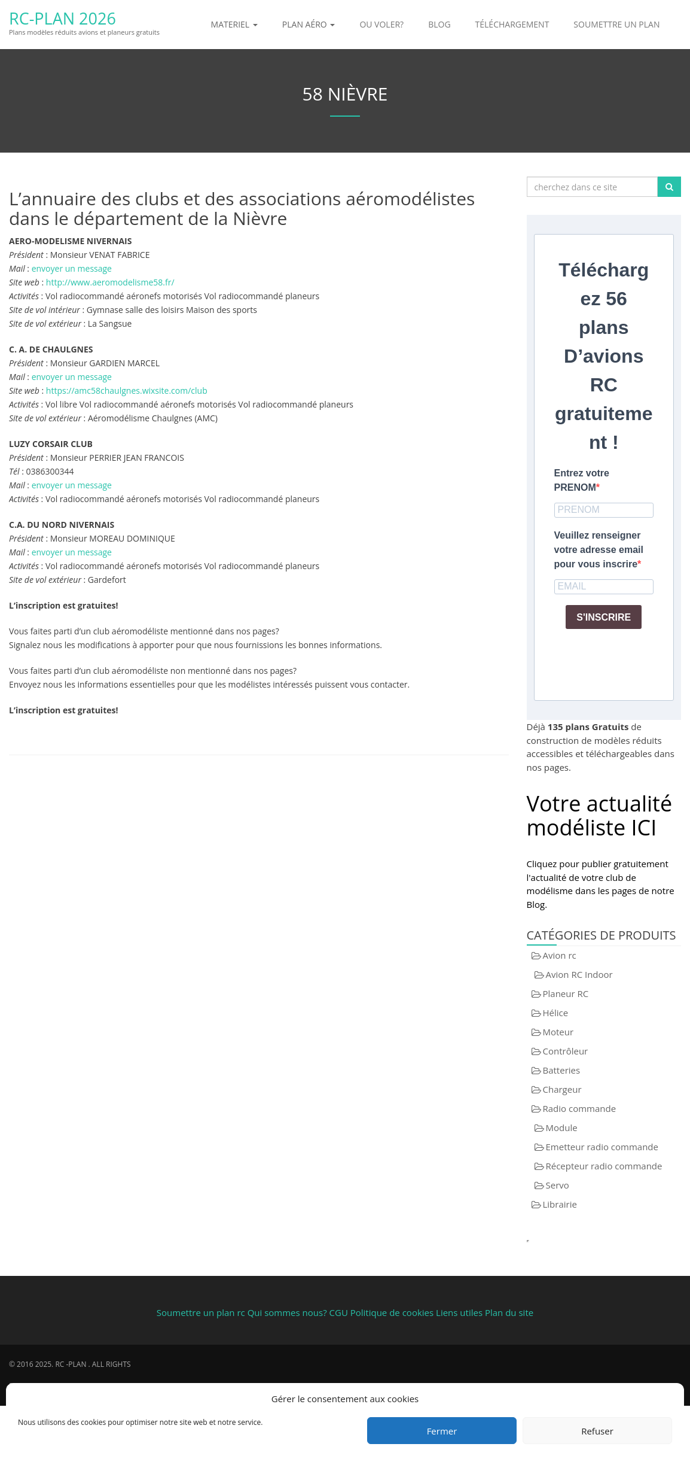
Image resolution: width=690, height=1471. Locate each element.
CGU (339, 1312)
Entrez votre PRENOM (581, 480)
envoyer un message (72, 268)
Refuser (597, 1431)
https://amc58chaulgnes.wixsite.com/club (126, 390)
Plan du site (509, 1312)
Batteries (562, 1070)
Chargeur (562, 1089)
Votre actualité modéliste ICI (600, 815)
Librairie (560, 1204)
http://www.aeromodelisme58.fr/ (110, 282)
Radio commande (579, 1108)
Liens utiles (459, 1312)
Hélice (556, 1013)
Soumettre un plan (616, 24)
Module (562, 1127)
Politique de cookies (391, 1312)
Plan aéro (308, 24)
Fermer (442, 1431)
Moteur (558, 1032)
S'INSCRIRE (603, 617)
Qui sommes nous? (287, 1312)
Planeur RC (566, 993)
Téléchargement (512, 24)
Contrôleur (565, 1051)
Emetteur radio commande (602, 1147)
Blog (439, 24)
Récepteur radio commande (604, 1166)
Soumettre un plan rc (201, 1312)
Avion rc (559, 955)
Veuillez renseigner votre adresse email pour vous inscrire (598, 549)
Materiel (234, 24)
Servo (557, 1185)
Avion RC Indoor (579, 974)
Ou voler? (381, 24)
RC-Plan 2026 (62, 18)
